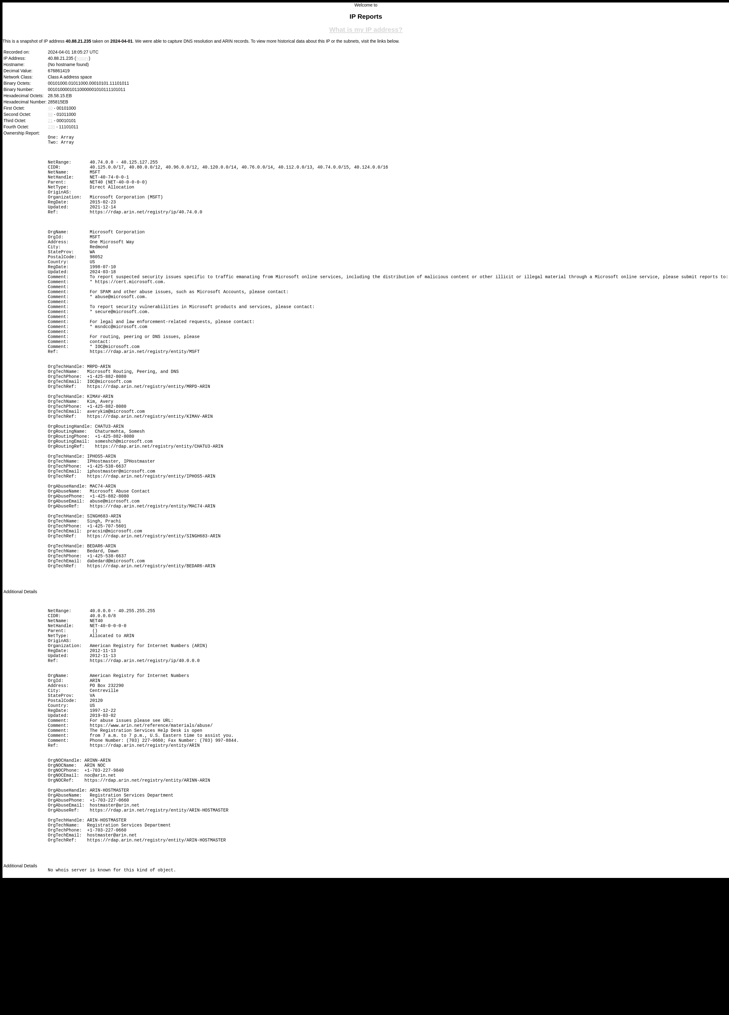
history (82, 58)
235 (51, 126)
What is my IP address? (366, 29)
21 (50, 120)
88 (50, 114)
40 (50, 108)
